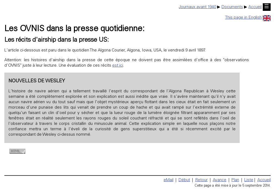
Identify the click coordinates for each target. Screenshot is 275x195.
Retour (201, 180)
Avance (219, 180)
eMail (168, 180)
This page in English (248, 18)
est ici (117, 66)
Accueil (255, 7)
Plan (235, 180)
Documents (232, 7)
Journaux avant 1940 (197, 7)
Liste (248, 180)
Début (184, 180)
